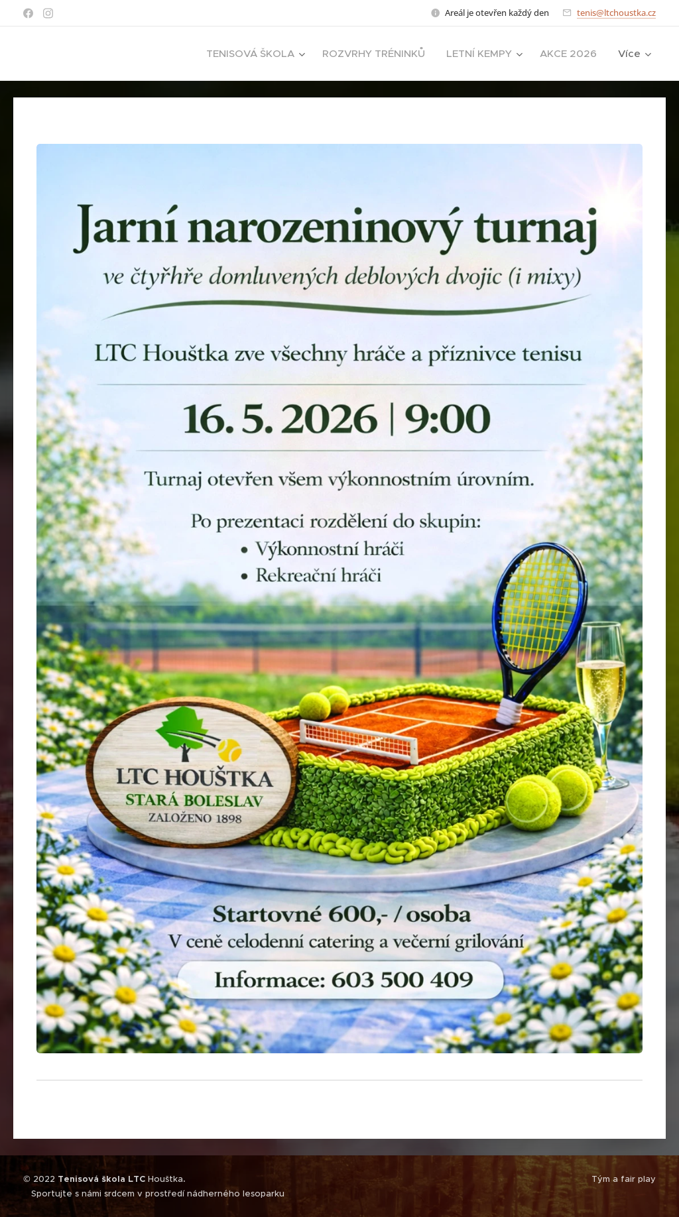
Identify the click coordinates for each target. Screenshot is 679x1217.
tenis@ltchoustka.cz (616, 13)
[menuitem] (257, 53)
